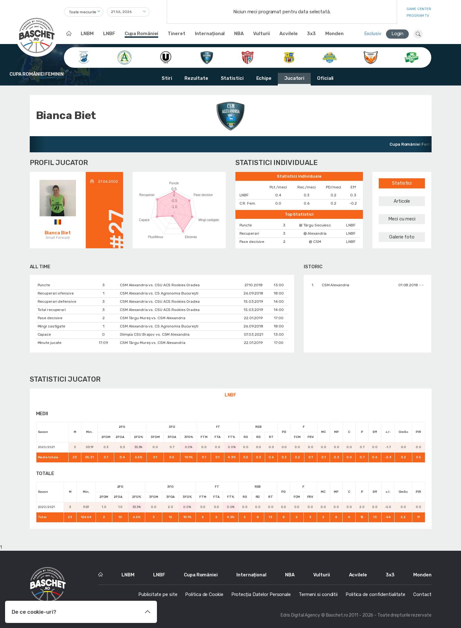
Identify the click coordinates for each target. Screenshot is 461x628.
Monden (334, 33)
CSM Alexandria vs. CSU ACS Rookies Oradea (160, 285)
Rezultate (196, 78)
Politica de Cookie (204, 594)
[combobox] (83, 11)
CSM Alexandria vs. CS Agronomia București (159, 293)
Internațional (210, 33)
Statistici (232, 78)
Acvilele (288, 33)
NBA (239, 33)
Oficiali (325, 78)
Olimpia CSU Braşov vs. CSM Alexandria (155, 334)
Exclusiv (372, 33)
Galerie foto (401, 237)
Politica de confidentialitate (375, 594)
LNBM (87, 33)
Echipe (263, 78)
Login (397, 33)
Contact (422, 594)
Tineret (176, 33)
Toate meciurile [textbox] (83, 12)
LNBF (109, 33)
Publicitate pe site (157, 594)
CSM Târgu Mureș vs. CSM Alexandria (152, 318)
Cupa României (142, 33)
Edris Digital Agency (300, 615)
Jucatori (294, 78)
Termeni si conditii (318, 594)
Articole (402, 201)
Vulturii (261, 33)
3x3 (311, 33)
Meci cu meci (401, 219)
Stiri (167, 78)
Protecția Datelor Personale (261, 594)
